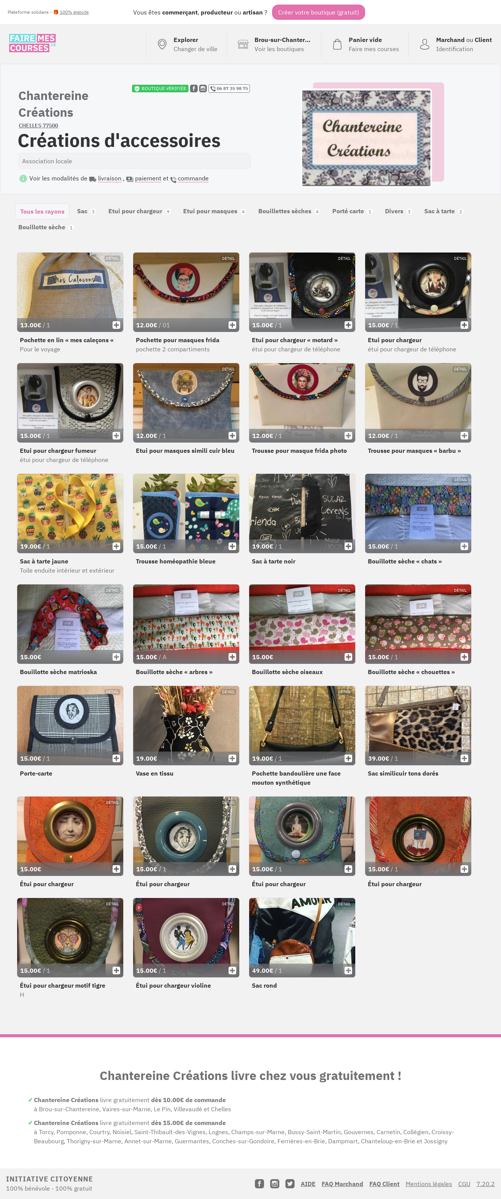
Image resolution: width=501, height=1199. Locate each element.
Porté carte (352, 211)
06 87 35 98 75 (229, 88)
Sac (86, 211)
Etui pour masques (214, 211)
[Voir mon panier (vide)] (364, 44)
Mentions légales (429, 1184)
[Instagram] (274, 1183)
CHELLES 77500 (38, 125)
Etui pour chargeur (139, 211)
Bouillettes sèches (289, 211)
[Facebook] (259, 1183)
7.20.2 (486, 1184)
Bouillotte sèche (46, 227)
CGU (464, 1184)
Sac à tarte (444, 211)
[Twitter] (290, 1183)
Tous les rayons (42, 211)
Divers (398, 211)
